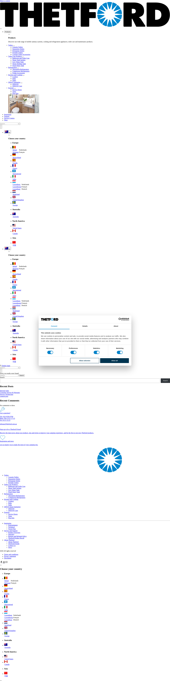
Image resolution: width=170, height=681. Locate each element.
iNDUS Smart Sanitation (12, 507)
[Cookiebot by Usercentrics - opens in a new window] (120, 319)
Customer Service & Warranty (10, 392)
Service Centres (9, 118)
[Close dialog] (1, 680)
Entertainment (13, 525)
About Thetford (9, 540)
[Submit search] (19, 124)
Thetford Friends (13, 544)
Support (6, 116)
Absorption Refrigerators (20, 69)
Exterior (11, 88)
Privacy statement (10, 556)
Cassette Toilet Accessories (21, 54)
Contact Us (12, 545)
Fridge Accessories (18, 73)
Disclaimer (7, 558)
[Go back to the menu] (9, 34)
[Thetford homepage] (85, 26)
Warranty (11, 534)
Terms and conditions (11, 554)
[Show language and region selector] (7, 132)
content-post (4, 396)
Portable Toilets (17, 53)
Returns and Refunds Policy (17, 536)
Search (2, 377)
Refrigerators (12, 67)
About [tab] (116, 326)
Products (7, 32)
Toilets (10, 45)
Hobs (14, 78)
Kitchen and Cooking (15, 75)
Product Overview (14, 532)
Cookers (15, 77)
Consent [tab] (54, 326)
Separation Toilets (18, 49)
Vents (14, 91)
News (10, 547)
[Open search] (1, 127)
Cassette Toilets (17, 47)
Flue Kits (15, 93)
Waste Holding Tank (19, 64)
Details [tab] (85, 326)
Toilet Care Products (15, 56)
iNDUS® (15, 84)
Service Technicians (6, 394)
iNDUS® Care (17, 86)
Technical (11, 527)
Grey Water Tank (18, 62)
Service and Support (11, 531)
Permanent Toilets (18, 51)
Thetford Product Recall (16, 538)
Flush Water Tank (18, 66)
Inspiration (7, 114)
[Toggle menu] (1, 28)
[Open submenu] (14, 45)
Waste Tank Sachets (18, 60)
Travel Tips (12, 529)
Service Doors (17, 90)
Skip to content (5, 1)
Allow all (114, 360)
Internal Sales (4, 391)
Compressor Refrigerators (20, 71)
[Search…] (9, 124)
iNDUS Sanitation (14, 82)
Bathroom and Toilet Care (20, 58)
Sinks (14, 80)
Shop (6, 120)
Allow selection (84, 360)
